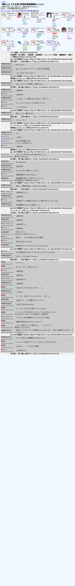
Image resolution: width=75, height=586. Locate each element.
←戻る (3, 2)
